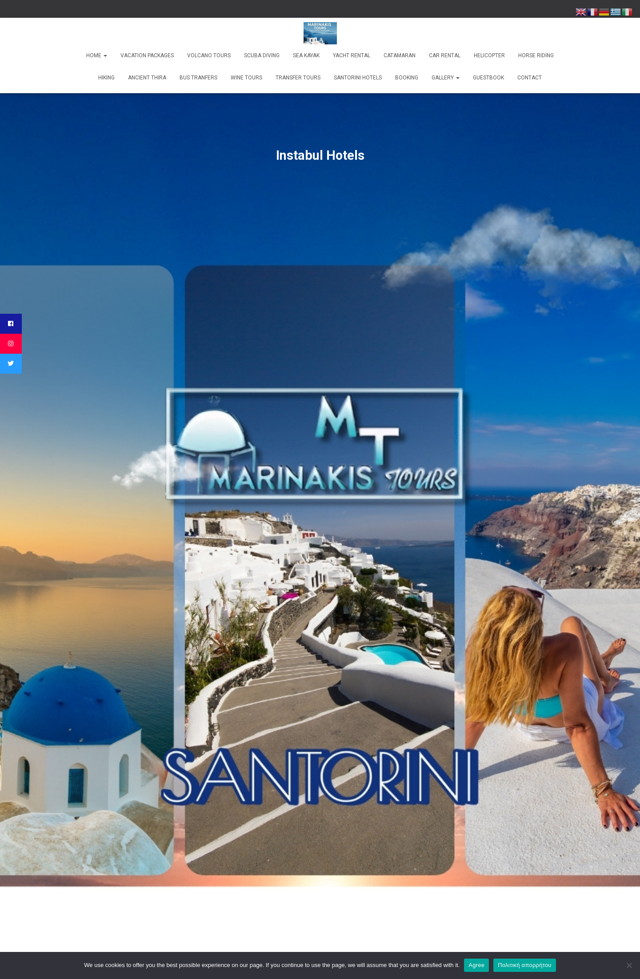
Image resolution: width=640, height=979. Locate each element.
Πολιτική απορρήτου (524, 965)
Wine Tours (246, 78)
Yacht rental (351, 55)
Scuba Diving (262, 55)
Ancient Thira (147, 78)
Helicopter (489, 55)
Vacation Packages (147, 55)
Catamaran (400, 55)
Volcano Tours (209, 55)
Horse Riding (536, 55)
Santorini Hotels (358, 78)
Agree (476, 965)
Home (96, 55)
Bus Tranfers (198, 78)
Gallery (446, 78)
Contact (529, 78)
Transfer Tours (298, 78)
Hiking (106, 78)
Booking (406, 78)
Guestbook (488, 78)
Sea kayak (306, 55)
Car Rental (444, 55)
